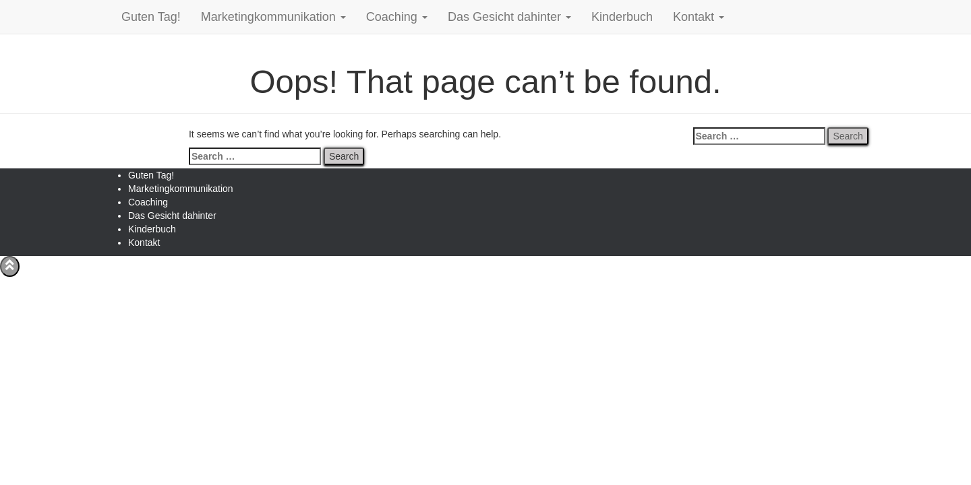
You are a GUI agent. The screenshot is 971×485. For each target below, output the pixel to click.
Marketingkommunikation (273, 17)
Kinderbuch (622, 17)
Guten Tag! (151, 17)
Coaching (397, 17)
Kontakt (698, 17)
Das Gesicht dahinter (509, 17)
